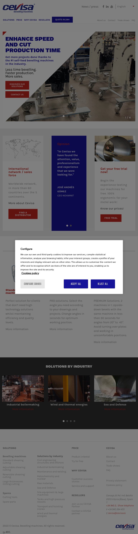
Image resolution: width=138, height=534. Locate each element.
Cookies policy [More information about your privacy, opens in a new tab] (30, 273)
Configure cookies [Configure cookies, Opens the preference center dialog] (32, 283)
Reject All (103, 283)
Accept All (76, 283)
